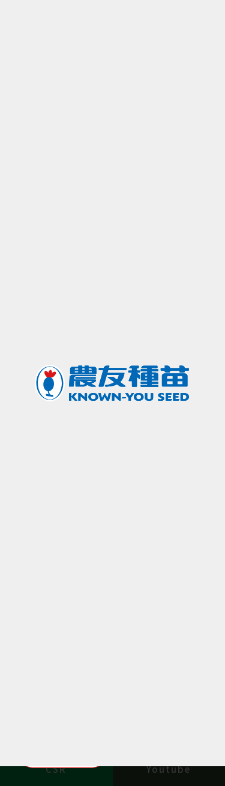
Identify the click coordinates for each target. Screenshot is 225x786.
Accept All (163, 750)
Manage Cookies (62, 750)
